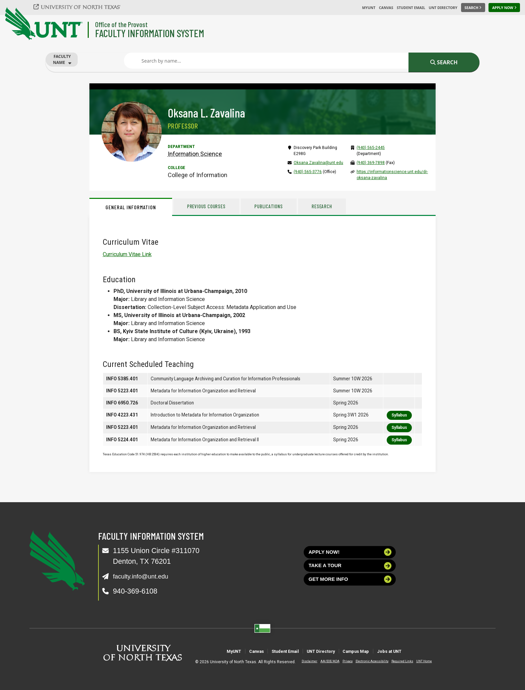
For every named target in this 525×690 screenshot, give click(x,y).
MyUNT (368, 7)
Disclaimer (304, 661)
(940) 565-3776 (308, 171)
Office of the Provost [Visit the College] (121, 24)
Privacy (342, 661)
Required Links (396, 661)
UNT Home (418, 661)
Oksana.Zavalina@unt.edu (318, 162)
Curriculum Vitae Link (127, 254)
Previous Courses (211, 206)
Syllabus (399, 415)
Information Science (195, 153)
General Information (130, 207)
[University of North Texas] (81, 6)
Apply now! (350, 553)
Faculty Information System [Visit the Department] (149, 33)
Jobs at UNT (419, 651)
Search (444, 62)
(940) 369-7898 (371, 162)
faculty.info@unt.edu (145, 576)
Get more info (350, 586)
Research (342, 206)
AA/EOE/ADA (324, 661)
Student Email (411, 7)
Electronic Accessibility (366, 661)
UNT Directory (443, 7)
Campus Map (373, 651)
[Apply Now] (504, 7)
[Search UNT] (473, 7)
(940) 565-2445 (371, 147)
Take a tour (350, 569)
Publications (282, 206)
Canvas (386, 7)
